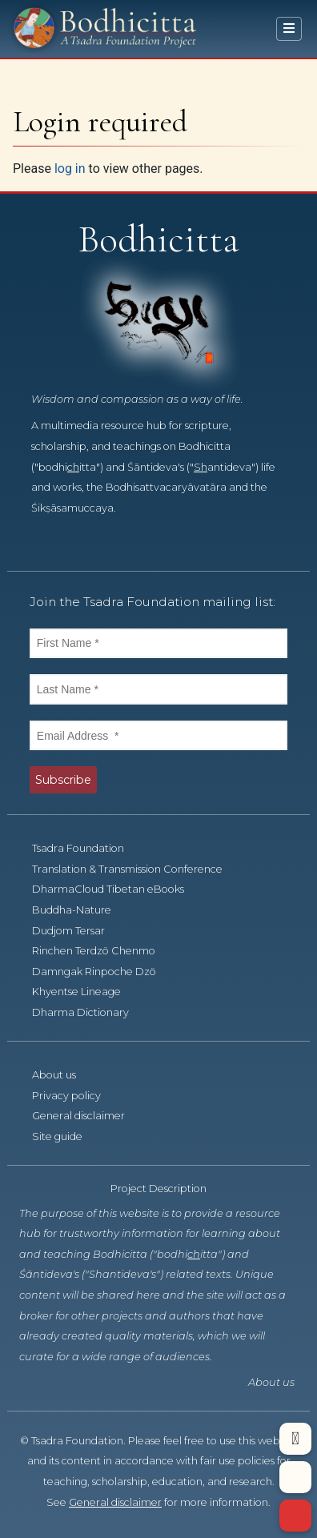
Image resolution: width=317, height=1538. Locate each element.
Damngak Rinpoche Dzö (94, 972)
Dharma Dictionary (80, 1012)
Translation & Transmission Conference (127, 869)
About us (54, 1075)
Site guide (57, 1136)
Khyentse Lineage (76, 992)
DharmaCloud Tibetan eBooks (108, 889)
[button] (295, 1439)
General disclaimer (78, 1116)
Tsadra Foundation (78, 848)
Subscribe (63, 780)
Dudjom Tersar (68, 931)
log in (70, 168)
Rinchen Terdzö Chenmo (93, 951)
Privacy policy (66, 1096)
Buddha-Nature (71, 910)
